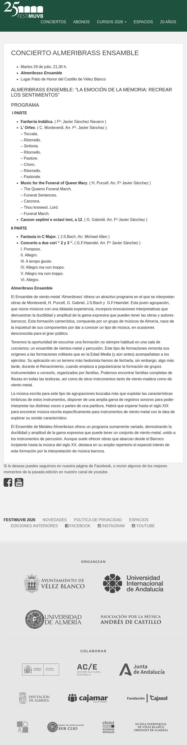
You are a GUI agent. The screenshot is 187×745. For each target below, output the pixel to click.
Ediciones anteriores (34, 526)
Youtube (143, 526)
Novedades (54, 520)
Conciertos (53, 22)
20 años (168, 22)
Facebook (77, 526)
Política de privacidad (98, 520)
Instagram (111, 526)
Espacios (143, 22)
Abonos (81, 22)
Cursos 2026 (112, 22)
